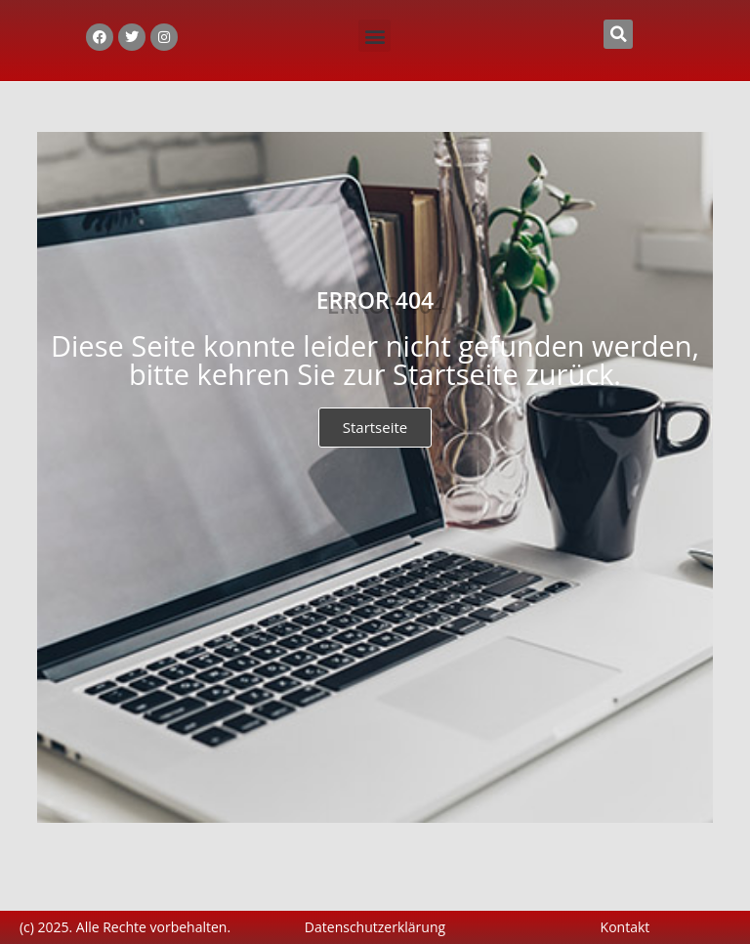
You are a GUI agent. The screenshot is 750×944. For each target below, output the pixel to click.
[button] (374, 36)
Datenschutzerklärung (375, 927)
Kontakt (625, 927)
